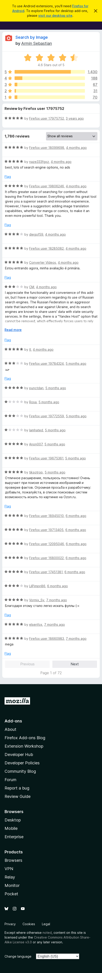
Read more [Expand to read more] (13, 330)
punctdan (36, 388)
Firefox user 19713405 (46, 530)
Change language (18, 956)
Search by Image (31, 37)
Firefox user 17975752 (46, 118)
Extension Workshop (24, 746)
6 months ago (76, 516)
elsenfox (35, 624)
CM (31, 287)
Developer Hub (19, 754)
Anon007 (36, 444)
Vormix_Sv (36, 600)
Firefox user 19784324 (46, 363)
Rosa (33, 402)
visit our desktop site (55, 15)
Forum (10, 779)
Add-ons (13, 721)
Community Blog (20, 771)
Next (75, 664)
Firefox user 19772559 (46, 416)
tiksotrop (36, 472)
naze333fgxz (39, 162)
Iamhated (36, 430)
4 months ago (76, 148)
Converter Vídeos (42, 262)
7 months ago (56, 600)
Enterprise (14, 836)
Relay (10, 877)
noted (47, 932)
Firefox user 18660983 (46, 638)
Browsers (13, 860)
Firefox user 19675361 (46, 458)
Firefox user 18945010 (46, 516)
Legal (46, 924)
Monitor (12, 885)
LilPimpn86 (37, 586)
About (10, 729)
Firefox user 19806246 (46, 186)
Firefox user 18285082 (46, 248)
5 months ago (76, 363)
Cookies (29, 924)
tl (30, 349)
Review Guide (18, 796)
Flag (8, 177)
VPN (9, 868)
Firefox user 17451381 (46, 572)
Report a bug (17, 788)
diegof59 (36, 234)
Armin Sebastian (36, 43)
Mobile (11, 828)
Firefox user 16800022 (46, 558)
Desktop (13, 820)
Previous (27, 664)
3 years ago (75, 118)
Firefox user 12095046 (46, 544)
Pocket (11, 893)
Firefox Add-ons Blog (25, 737)
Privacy (10, 924)
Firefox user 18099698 (46, 148)
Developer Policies (22, 763)
